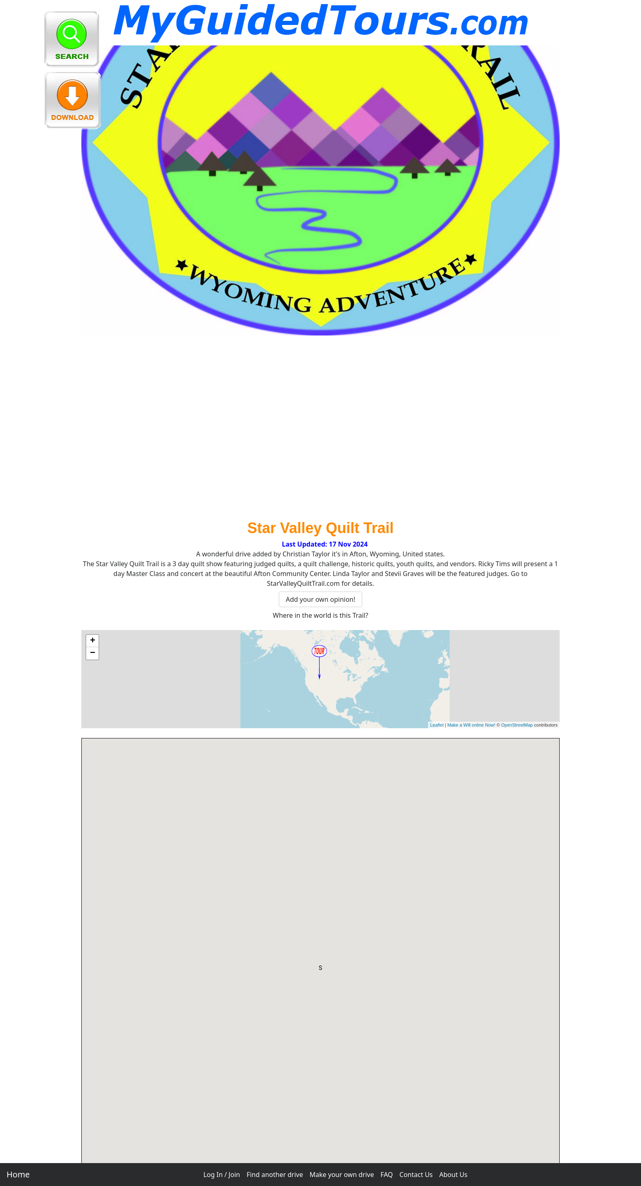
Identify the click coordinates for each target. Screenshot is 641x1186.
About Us (453, 1174)
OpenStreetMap (517, 724)
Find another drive (275, 1174)
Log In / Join (221, 1174)
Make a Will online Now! (471, 724)
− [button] (92, 653)
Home (18, 1174)
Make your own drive (341, 1174)
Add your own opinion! (320, 599)
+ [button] (92, 641)
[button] (320, 969)
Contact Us (416, 1174)
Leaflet (437, 724)
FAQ (387, 1174)
